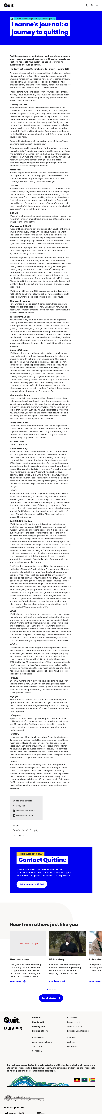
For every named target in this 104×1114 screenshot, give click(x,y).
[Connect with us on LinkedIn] (9, 1028)
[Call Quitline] (87, 5)
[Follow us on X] (20, 1028)
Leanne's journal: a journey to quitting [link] (39, 18)
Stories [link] (18, 18)
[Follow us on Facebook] (5, 1028)
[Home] (13, 1020)
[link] (12, 19)
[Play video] (67, 943)
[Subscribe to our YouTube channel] (17, 1028)
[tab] (47, 989)
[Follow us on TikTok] (13, 1028)
